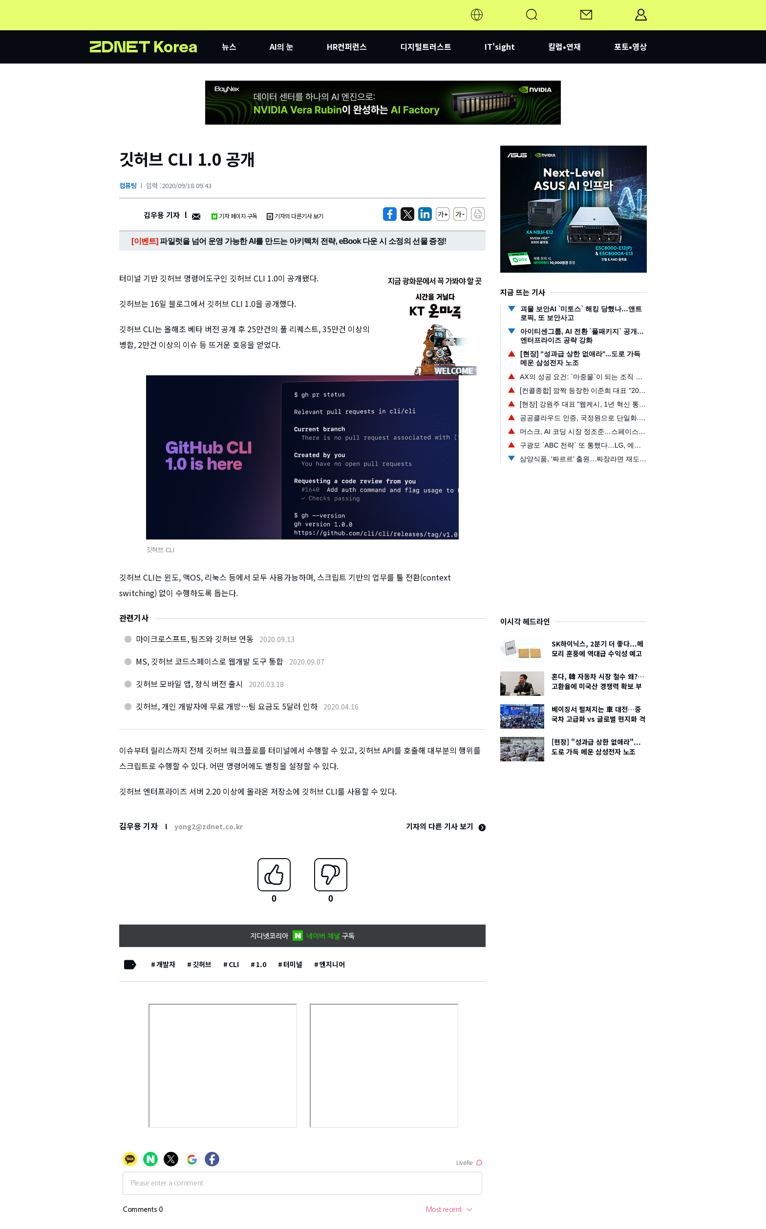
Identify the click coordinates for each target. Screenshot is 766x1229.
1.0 (261, 964)
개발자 (165, 964)
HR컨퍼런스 (347, 46)
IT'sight (500, 46)
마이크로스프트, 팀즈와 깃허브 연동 (195, 639)
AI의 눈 (282, 46)
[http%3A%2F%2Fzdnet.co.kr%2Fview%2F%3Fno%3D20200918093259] (425, 214)
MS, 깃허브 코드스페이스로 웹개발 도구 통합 (209, 661)
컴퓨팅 (128, 185)
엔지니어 (332, 964)
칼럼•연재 (564, 46)
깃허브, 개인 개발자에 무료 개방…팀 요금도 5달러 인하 (227, 706)
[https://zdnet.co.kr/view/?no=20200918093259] (390, 214)
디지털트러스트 (425, 46)
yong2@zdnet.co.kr (208, 826)
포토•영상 (630, 46)
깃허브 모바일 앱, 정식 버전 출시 (189, 684)
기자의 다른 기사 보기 (446, 826)
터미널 (292, 964)
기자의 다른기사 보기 (295, 216)
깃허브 (202, 964)
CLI (234, 964)
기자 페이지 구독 (234, 216)
